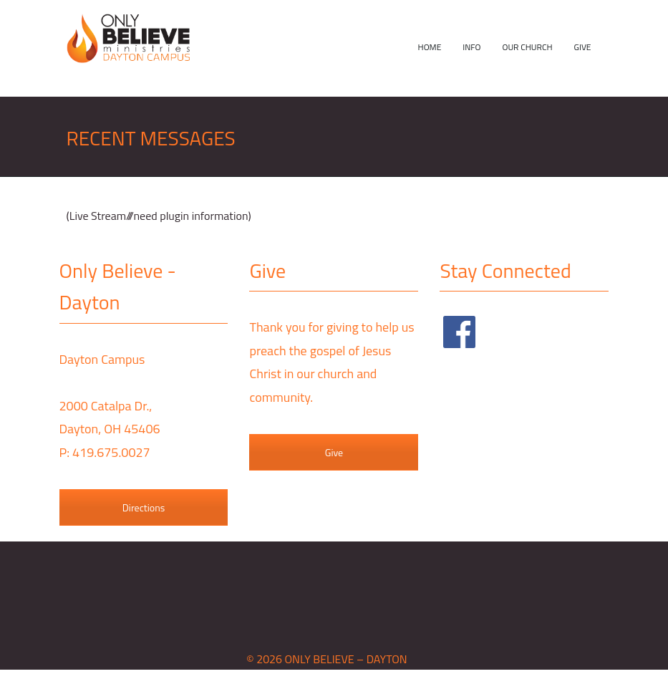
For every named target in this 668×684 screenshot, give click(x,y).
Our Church (527, 47)
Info (471, 47)
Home (430, 47)
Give (582, 47)
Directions (143, 507)
